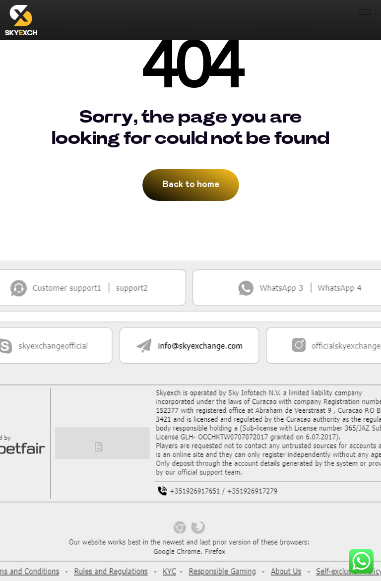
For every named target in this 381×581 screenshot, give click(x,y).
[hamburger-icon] (365, 12)
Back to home (190, 184)
